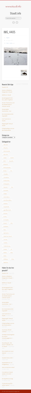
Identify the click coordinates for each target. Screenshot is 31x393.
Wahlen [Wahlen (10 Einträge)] (5, 252)
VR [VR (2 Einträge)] (11, 249)
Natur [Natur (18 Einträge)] (4, 229)
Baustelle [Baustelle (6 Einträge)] (11, 161)
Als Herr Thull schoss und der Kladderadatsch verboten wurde (8, 104)
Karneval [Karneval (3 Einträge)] (5, 213)
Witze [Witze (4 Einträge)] (12, 259)
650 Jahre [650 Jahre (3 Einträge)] (5, 148)
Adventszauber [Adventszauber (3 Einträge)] (6, 151)
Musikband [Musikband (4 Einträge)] (5, 226)
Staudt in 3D (5, 87)
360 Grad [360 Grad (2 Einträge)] (5, 144)
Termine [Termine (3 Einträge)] (5, 239)
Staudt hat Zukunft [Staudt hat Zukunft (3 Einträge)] (7, 236)
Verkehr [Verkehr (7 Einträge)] (5, 249)
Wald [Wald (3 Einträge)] (11, 252)
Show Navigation (25, 15)
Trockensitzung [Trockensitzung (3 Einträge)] (6, 246)
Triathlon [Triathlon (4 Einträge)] (5, 242)
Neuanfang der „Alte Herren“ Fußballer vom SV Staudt (7, 344)
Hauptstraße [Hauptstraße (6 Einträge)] (6, 206)
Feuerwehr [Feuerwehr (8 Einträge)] (5, 190)
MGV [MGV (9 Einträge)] (11, 223)
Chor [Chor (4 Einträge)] (11, 171)
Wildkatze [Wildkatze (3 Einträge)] (5, 259)
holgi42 (7, 37)
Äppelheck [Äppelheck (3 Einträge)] (5, 262)
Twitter (17, 22)
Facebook (13, 22)
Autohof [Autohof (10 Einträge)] (12, 157)
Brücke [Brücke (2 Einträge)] (5, 171)
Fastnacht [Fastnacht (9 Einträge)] (5, 187)
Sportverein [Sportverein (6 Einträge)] (6, 233)
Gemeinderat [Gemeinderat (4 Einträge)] (6, 197)
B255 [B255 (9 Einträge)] (4, 161)
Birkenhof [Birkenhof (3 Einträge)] (5, 164)
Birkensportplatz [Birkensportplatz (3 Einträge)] (7, 167)
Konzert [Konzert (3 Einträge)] (5, 223)
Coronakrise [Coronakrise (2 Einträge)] (6, 177)
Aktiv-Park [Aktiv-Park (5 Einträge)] (5, 154)
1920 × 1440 (9, 43)
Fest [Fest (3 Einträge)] (12, 187)
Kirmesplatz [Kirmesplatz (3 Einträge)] (6, 220)
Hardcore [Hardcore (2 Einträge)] (5, 203)
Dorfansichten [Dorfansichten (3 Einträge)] (6, 180)
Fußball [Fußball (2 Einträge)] (5, 193)
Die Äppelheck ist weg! (7, 378)
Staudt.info (15, 13)
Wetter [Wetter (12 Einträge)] (5, 256)
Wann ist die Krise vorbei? (8, 367)
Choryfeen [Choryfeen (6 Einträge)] (5, 174)
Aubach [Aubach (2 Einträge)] (5, 157)
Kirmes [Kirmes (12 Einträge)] (5, 216)
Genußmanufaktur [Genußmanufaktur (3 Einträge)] (7, 200)
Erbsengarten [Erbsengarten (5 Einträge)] (6, 184)
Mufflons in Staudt (6, 95)
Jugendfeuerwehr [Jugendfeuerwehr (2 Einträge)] (7, 210)
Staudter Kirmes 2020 (7, 358)
